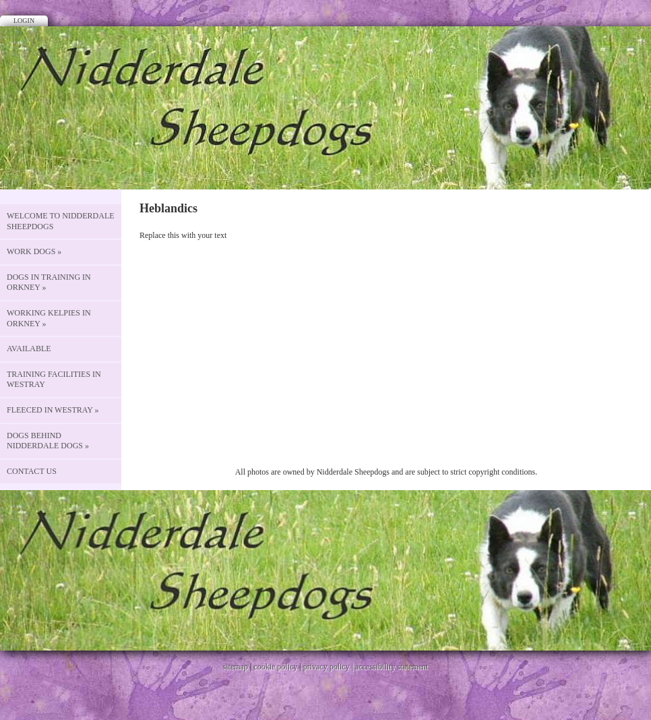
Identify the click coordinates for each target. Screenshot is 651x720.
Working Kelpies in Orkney (49, 318)
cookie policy (275, 666)
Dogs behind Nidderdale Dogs (48, 441)
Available (29, 348)
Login (23, 20)
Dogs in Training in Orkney (49, 282)
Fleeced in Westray (53, 410)
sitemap (235, 666)
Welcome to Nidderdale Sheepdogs (61, 221)
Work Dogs (34, 251)
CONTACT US (32, 471)
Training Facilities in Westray (54, 379)
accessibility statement (391, 666)
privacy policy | (329, 666)
